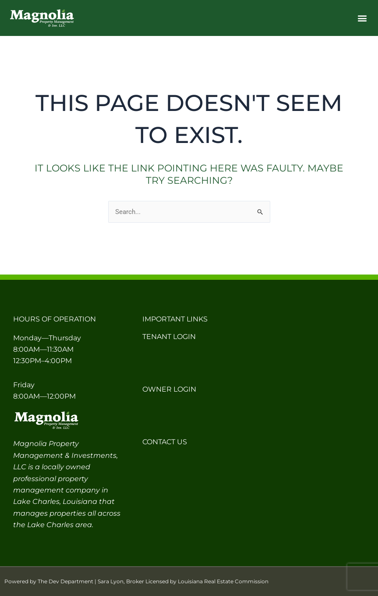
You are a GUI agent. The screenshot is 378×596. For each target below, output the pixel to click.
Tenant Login (169, 336)
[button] (362, 18)
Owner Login (169, 389)
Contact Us (164, 442)
